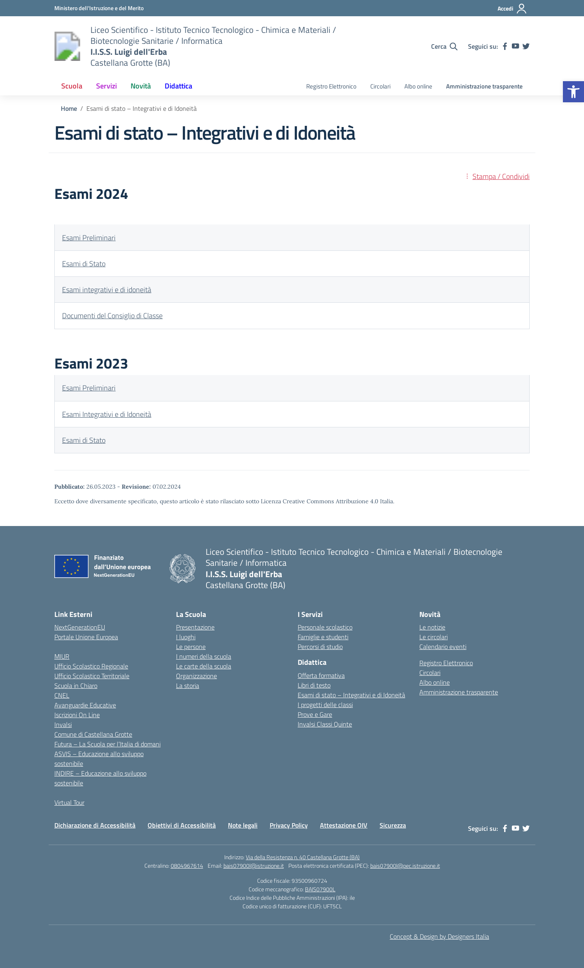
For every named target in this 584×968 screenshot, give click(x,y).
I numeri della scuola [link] (203, 656)
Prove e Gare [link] (315, 714)
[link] (573, 91)
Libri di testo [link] (314, 685)
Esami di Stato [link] (83, 263)
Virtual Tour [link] (69, 802)
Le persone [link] (191, 646)
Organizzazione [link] (196, 676)
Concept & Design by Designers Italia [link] (439, 936)
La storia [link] (187, 685)
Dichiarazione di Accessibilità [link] (94, 825)
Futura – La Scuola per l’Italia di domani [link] (107, 744)
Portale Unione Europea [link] (86, 637)
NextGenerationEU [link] (79, 627)
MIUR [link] (61, 656)
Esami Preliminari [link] (89, 237)
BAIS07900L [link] (320, 889)
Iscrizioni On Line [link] (77, 715)
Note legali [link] (243, 825)
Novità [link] (141, 85)
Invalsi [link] (63, 724)
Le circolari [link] (433, 637)
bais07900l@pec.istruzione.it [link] (405, 865)
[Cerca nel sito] (444, 46)
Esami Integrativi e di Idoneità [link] (106, 414)
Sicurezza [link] (393, 825)
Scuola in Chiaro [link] (75, 685)
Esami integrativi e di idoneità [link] (106, 289)
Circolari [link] (380, 86)
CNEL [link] (61, 695)
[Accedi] (512, 8)
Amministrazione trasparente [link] (484, 86)
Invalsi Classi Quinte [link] (325, 724)
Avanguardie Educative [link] (85, 705)
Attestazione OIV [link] (343, 825)
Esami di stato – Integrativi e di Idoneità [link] (351, 695)
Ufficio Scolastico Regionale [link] (91, 666)
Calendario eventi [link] (442, 646)
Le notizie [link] (432, 627)
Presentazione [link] (195, 627)
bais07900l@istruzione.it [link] (253, 865)
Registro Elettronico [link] (331, 86)
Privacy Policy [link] (289, 825)
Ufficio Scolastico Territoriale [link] (91, 676)
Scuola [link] (71, 85)
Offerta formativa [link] (321, 675)
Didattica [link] (178, 85)
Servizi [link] (106, 85)
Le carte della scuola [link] (203, 666)
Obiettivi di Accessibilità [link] (182, 825)
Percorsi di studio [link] (320, 646)
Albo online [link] (418, 86)
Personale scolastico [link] (325, 627)
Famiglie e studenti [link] (323, 637)
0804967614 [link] (187, 865)
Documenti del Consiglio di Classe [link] (112, 315)
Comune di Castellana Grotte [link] (93, 734)
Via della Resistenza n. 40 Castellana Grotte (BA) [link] (303, 857)
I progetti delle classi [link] (325, 704)
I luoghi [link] (185, 637)
